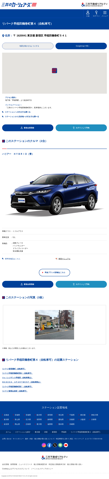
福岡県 (50, 424)
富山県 (17, 419)
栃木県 (39, 415)
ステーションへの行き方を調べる (18, 112)
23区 (46, 432)
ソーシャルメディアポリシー (42, 469)
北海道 (6, 415)
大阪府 (82, 419)
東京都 (82, 415)
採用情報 (13, 464)
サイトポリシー (18, 439)
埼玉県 (61, 415)
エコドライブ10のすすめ (93, 439)
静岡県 (50, 419)
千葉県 (72, 415)
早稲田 (63, 432)
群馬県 (50, 415)
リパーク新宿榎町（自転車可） (14, 369)
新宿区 (54, 432)
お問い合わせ (6, 439)
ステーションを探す (23, 432)
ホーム (8, 432)
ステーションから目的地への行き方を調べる (22, 117)
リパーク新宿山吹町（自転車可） (15, 391)
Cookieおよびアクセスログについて (16, 469)
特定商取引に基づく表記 (64, 439)
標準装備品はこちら (12, 259)
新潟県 (6, 419)
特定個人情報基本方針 (57, 464)
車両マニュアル (64, 259)
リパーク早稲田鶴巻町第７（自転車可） (17, 387)
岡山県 (17, 424)
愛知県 (61, 419)
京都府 (72, 419)
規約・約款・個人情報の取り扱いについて (40, 439)
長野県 (39, 419)
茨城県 (28, 415)
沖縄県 (72, 424)
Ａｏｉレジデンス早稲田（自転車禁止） (17, 378)
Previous (2, 192)
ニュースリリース (25, 464)
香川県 (39, 424)
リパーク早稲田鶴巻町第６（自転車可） (17, 373)
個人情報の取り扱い (74, 464)
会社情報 (5, 464)
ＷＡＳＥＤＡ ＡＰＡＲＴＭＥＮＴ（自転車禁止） (21, 382)
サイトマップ (79, 439)
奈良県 (6, 424)
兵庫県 (93, 419)
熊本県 (61, 424)
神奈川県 (94, 415)
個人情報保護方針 (40, 464)
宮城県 (17, 415)
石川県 (28, 419)
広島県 (28, 424)
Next (107, 192)
